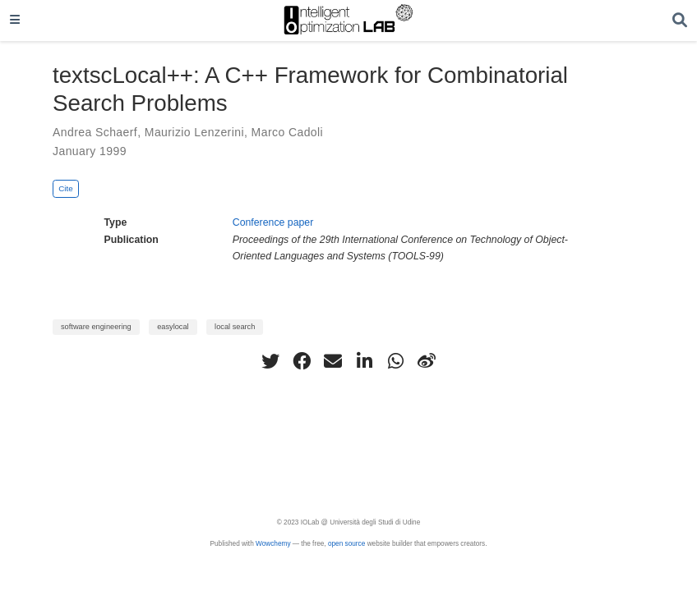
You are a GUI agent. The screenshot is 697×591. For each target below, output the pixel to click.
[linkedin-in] (364, 361)
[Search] (679, 20)
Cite (65, 188)
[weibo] (426, 361)
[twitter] (270, 361)
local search (235, 327)
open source (346, 543)
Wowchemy (273, 543)
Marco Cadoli (288, 132)
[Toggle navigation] (15, 20)
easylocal (173, 327)
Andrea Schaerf (95, 132)
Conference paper (273, 222)
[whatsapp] (395, 361)
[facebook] (301, 361)
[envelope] (333, 361)
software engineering (96, 327)
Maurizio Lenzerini (194, 132)
